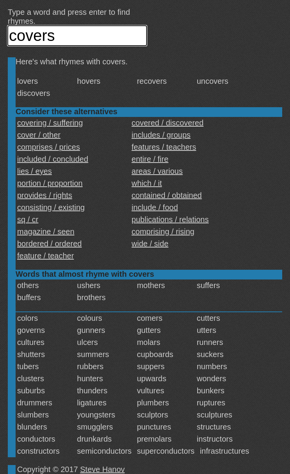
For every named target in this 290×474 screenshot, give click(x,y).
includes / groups (161, 135)
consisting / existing (51, 207)
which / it (147, 183)
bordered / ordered (49, 243)
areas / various (157, 171)
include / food (155, 207)
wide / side (150, 243)
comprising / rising (163, 231)
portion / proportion (50, 183)
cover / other (38, 135)
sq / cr (27, 219)
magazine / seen (45, 231)
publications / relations (170, 219)
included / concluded (52, 159)
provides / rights (44, 195)
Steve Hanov (102, 469)
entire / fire (150, 159)
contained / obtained (167, 195)
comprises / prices (48, 147)
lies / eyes (34, 171)
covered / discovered (168, 122)
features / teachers (164, 147)
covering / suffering (50, 122)
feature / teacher (45, 255)
